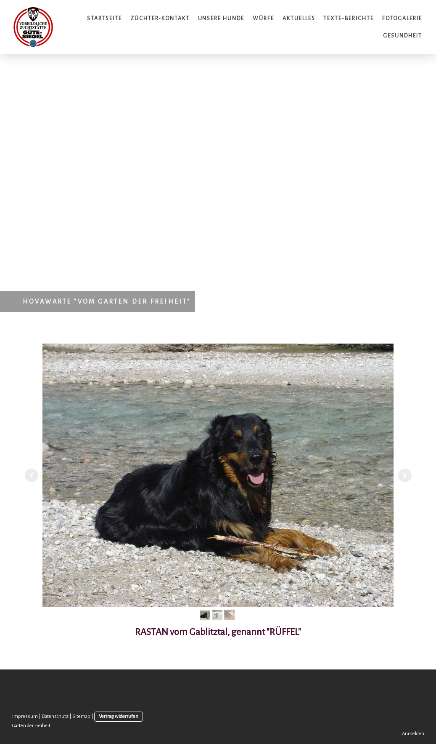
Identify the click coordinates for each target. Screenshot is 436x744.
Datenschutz (55, 716)
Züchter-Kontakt (159, 18)
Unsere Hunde (221, 18)
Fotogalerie (402, 18)
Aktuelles (299, 18)
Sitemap (81, 716)
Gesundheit (402, 36)
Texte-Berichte (348, 18)
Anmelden (413, 733)
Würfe (263, 18)
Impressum (25, 716)
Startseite (104, 18)
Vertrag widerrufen (118, 716)
